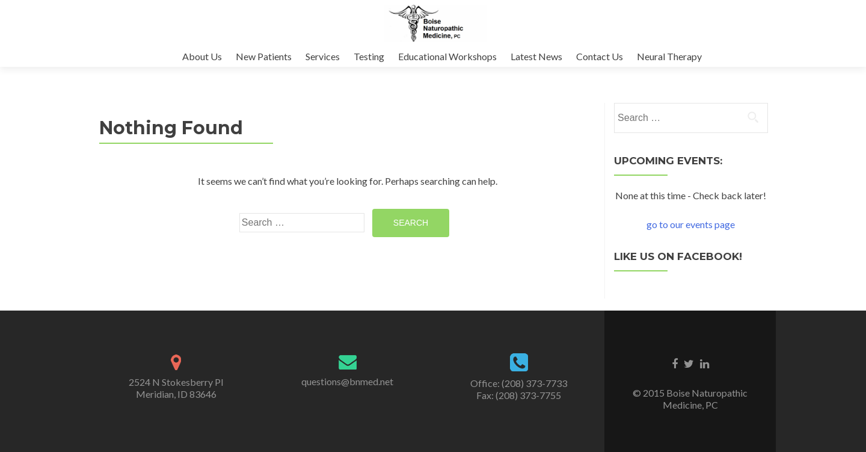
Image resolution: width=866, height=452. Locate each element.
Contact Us (599, 56)
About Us (202, 56)
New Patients (264, 56)
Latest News (536, 56)
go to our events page (690, 224)
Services (323, 56)
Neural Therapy (669, 56)
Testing (369, 56)
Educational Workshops (447, 56)
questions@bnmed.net (347, 381)
